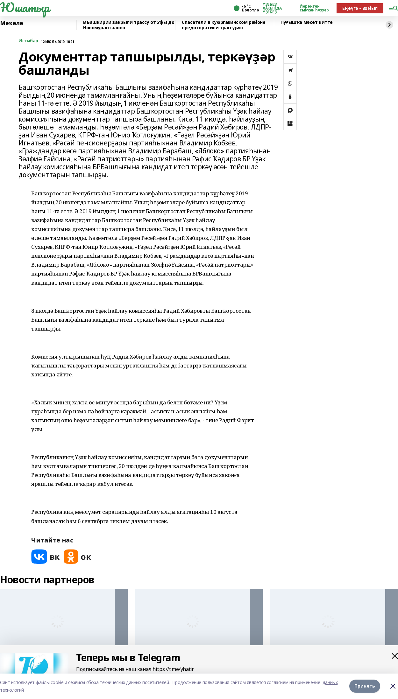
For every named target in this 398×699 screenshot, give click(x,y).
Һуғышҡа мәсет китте (307, 22)
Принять (364, 686)
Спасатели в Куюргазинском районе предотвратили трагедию (224, 25)
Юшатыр (24, 7)
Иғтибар (28, 41)
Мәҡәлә (11, 23)
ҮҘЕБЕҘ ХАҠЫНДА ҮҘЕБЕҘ (272, 8)
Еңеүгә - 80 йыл (360, 8)
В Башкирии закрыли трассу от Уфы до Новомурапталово (128, 25)
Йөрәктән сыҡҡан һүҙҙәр (314, 8)
